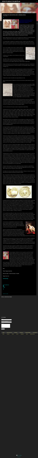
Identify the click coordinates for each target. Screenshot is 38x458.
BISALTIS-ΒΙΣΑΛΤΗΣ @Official (11, 1)
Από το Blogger (19, 455)
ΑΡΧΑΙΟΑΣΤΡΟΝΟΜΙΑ (27, 332)
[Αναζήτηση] (21, 1)
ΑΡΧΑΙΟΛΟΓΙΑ (21, 332)
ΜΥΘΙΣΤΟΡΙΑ (15, 332)
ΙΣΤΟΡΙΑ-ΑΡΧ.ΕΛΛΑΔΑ (9, 332)
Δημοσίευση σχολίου (5, 293)
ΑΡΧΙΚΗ (3, 332)
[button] (3, 17)
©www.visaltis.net (6, 284)
